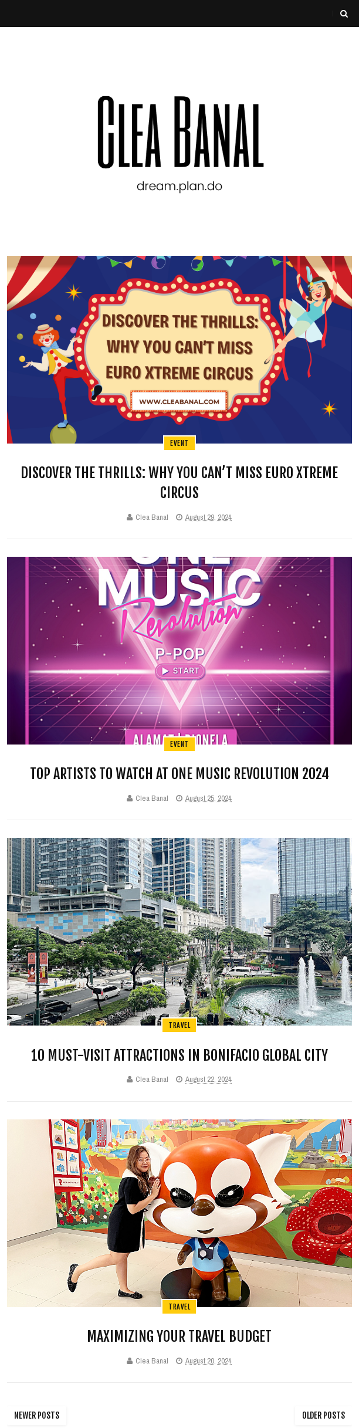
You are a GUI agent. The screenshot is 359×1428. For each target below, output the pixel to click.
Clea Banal (152, 517)
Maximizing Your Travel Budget (179, 1336)
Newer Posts (36, 1415)
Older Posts (323, 1415)
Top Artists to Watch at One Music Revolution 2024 (179, 774)
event (179, 443)
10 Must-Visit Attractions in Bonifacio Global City (179, 1055)
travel (179, 1025)
